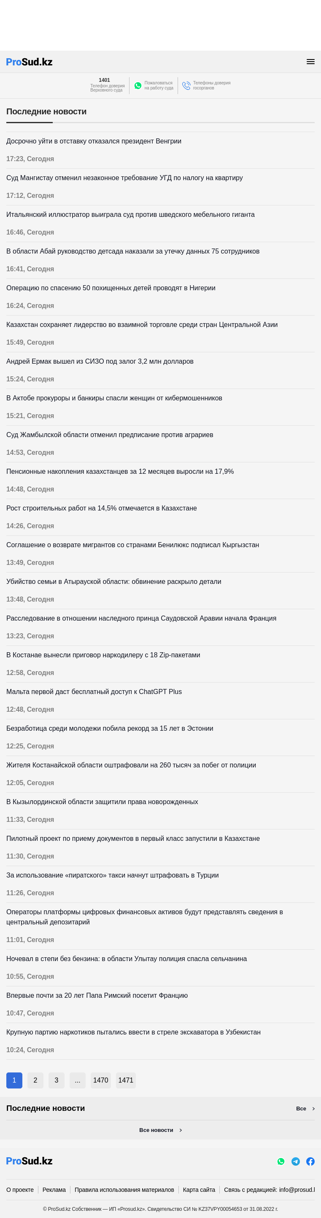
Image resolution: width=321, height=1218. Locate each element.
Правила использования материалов (124, 1190)
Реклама (54, 1190)
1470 (100, 1080)
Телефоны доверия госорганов (212, 85)
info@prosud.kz (299, 1190)
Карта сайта (199, 1190)
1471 (126, 1080)
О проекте (20, 1190)
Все (301, 1108)
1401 (104, 80)
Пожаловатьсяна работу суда (159, 85)
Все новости (156, 1130)
